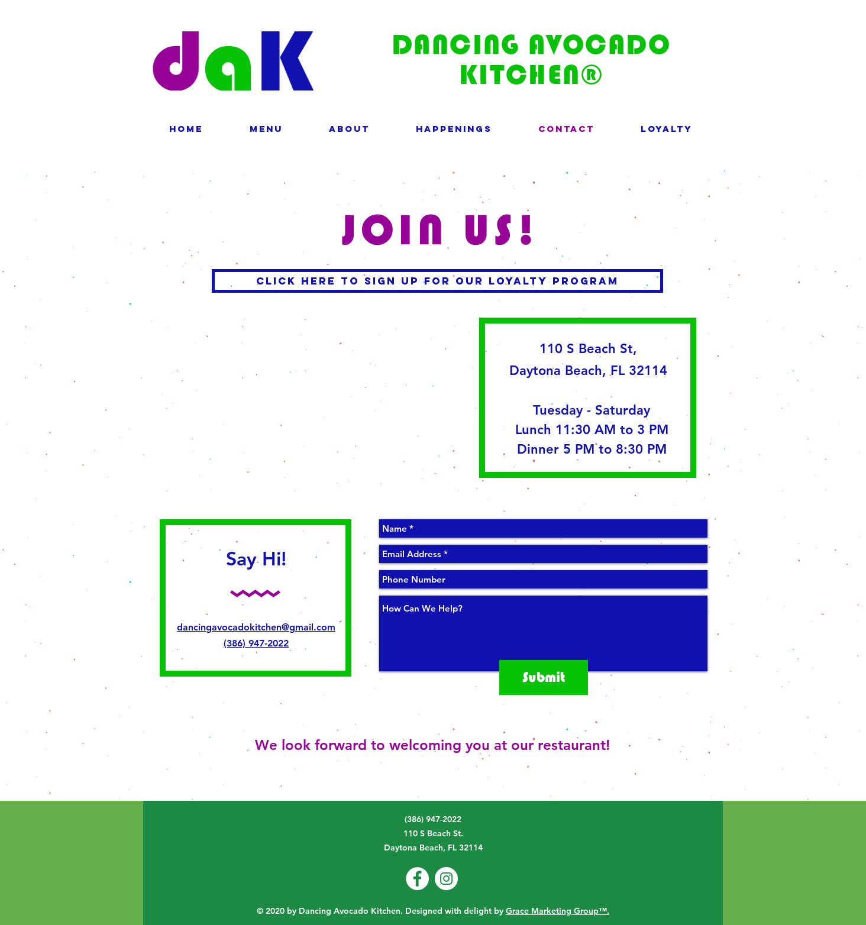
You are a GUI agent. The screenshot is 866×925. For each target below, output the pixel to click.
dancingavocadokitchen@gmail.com (256, 627)
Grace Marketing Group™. (557, 910)
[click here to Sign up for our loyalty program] (437, 281)
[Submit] (543, 677)
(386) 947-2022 (256, 643)
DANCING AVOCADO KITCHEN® (531, 59)
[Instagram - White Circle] (446, 878)
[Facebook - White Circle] (417, 878)
